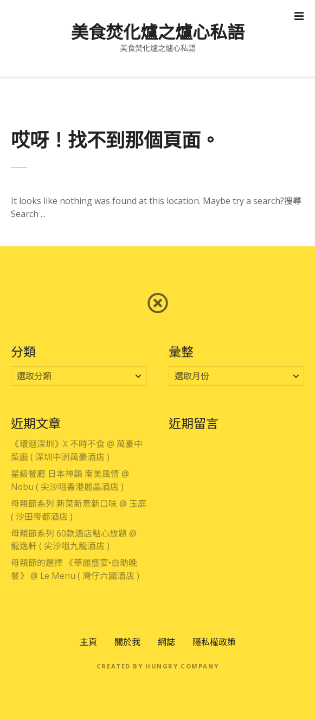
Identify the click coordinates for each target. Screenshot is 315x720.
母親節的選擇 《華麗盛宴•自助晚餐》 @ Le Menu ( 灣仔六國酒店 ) (75, 569)
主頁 (88, 642)
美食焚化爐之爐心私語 (158, 31)
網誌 (166, 642)
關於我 (127, 642)
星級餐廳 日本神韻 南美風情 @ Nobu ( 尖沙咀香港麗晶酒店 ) (70, 480)
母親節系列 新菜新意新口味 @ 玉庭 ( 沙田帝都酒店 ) (78, 510)
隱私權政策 (214, 642)
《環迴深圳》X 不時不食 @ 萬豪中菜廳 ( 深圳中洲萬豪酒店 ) (77, 450)
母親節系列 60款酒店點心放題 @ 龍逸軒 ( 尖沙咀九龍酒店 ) (74, 539)
